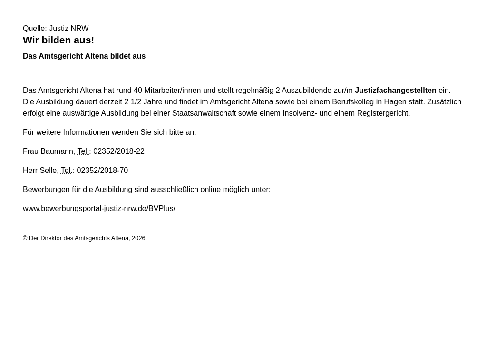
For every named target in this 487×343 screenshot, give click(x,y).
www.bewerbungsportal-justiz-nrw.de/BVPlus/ (99, 208)
